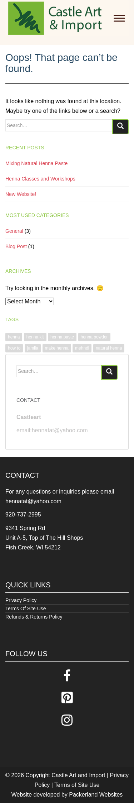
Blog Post (16, 246)
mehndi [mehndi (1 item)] (82, 348)
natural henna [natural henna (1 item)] (109, 348)
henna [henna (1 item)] (14, 337)
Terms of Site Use (76, 785)
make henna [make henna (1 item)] (57, 348)
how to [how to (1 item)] (14, 348)
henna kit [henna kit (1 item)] (35, 337)
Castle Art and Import (78, 775)
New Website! (20, 194)
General (14, 231)
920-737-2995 (23, 514)
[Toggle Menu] (119, 18)
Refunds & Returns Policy (34, 617)
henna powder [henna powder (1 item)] (94, 337)
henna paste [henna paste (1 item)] (62, 337)
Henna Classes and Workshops (40, 179)
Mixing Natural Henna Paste (36, 163)
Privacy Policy (20, 600)
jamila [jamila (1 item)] (32, 348)
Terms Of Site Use (25, 608)
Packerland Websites (96, 795)
